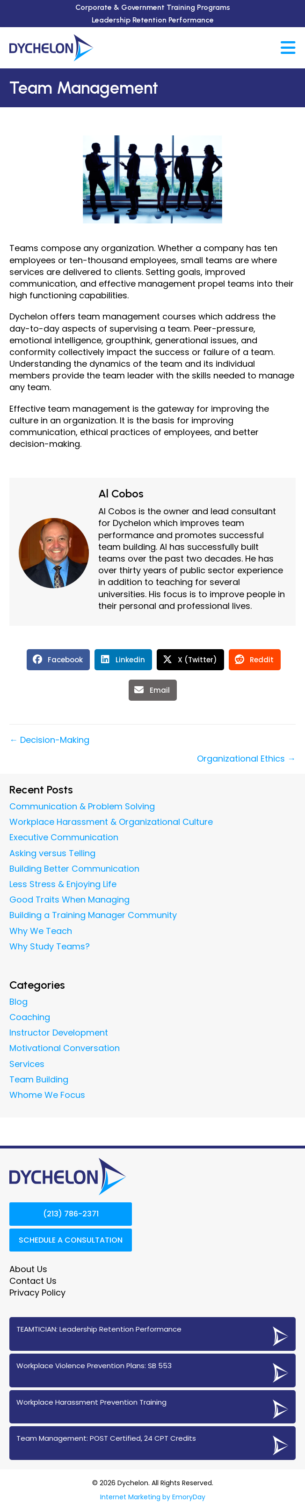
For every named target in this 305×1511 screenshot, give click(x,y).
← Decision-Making (49, 740)
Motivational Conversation (64, 1048)
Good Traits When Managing (69, 899)
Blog (18, 1001)
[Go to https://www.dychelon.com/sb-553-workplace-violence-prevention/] (152, 1370)
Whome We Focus (47, 1095)
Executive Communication (63, 837)
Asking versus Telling (52, 853)
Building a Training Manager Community (93, 915)
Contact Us (33, 1281)
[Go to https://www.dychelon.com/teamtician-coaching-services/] (152, 1334)
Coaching (29, 1017)
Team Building (38, 1079)
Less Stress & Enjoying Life (62, 884)
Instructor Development (58, 1032)
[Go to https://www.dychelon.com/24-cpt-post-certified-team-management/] (152, 1443)
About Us (28, 1269)
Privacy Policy (37, 1292)
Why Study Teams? (49, 946)
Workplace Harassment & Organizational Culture (111, 822)
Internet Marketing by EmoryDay (152, 1497)
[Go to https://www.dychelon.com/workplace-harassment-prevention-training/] (152, 1407)
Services (26, 1064)
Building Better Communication (74, 868)
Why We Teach (40, 931)
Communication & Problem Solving (82, 806)
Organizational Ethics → (246, 758)
